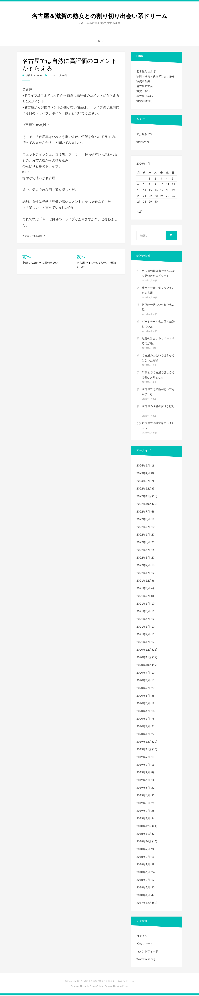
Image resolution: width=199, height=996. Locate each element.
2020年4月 (143, 712)
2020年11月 (144, 658)
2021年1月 (143, 643)
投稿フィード (144, 944)
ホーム (101, 40)
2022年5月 (143, 543)
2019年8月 (143, 765)
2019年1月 (143, 819)
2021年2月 (143, 635)
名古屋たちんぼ (145, 71)
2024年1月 (143, 466)
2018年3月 (143, 880)
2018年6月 (143, 873)
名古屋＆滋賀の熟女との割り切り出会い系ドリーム (99, 16)
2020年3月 (143, 719)
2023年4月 (143, 474)
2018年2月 (143, 888)
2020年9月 (143, 673)
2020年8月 (143, 681)
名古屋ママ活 (144, 86)
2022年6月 (143, 535)
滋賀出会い (143, 91)
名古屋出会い (144, 96)
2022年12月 (144, 489)
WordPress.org (145, 960)
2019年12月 (144, 742)
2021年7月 (143, 597)
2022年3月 (143, 558)
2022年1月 (143, 574)
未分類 (39, 235)
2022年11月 (144, 497)
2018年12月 (144, 827)
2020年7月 (143, 689)
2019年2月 (143, 811)
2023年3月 (143, 481)
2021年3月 (143, 627)
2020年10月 (144, 666)
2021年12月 (144, 581)
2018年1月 (143, 896)
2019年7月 (143, 773)
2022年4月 (143, 551)
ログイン (141, 937)
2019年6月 (143, 781)
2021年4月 (143, 620)
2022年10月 (144, 504)
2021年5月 (143, 612)
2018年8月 (143, 857)
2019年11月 (144, 750)
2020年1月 (143, 735)
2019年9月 (143, 758)
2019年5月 (143, 788)
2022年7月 (143, 528)
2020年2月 (143, 727)
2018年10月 (144, 842)
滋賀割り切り (144, 100)
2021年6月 (143, 604)
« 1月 (139, 212)
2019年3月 (143, 804)
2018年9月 (143, 850)
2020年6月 (143, 696)
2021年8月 (143, 589)
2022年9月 (143, 512)
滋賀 (139, 141)
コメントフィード (147, 952)
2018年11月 (144, 834)
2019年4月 (143, 796)
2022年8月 (143, 520)
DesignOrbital (96, 987)
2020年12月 (144, 650)
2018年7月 (143, 865)
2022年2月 (143, 566)
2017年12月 (144, 903)
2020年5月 (143, 704)
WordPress (122, 987)
